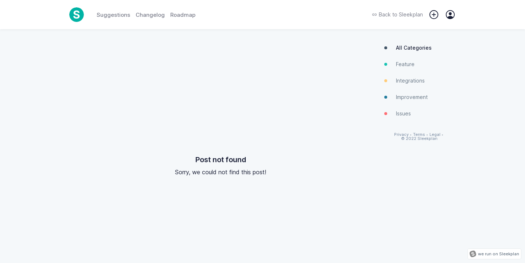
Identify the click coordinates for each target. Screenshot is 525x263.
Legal (434, 135)
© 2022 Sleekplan (419, 139)
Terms (419, 135)
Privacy (401, 135)
